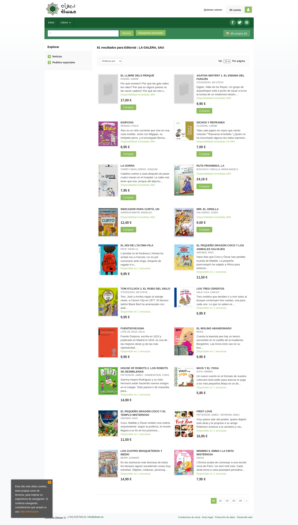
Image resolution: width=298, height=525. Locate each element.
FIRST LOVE (204, 411)
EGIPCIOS (127, 122)
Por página (238, 61)
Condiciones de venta (189, 517)
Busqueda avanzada (150, 32)
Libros (66, 22)
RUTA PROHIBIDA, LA (210, 165)
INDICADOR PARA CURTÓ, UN (140, 209)
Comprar (128, 107)
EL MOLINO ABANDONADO (213, 328)
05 (240, 500)
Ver (220, 61)
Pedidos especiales (64, 62)
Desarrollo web (244, 517)
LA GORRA (128, 165)
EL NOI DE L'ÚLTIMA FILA (137, 245)
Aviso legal (207, 517)
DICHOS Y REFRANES (210, 122)
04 (233, 500)
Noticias (57, 56)
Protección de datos (225, 517)
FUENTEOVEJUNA (132, 328)
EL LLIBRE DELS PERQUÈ (137, 75)
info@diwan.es (95, 517)
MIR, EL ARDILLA (207, 209)
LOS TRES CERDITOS (210, 288)
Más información (30, 511)
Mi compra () (236, 33)
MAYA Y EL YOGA (207, 368)
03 (227, 500)
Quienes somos (213, 9)
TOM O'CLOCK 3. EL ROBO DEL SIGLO (145, 288)
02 (220, 500)
